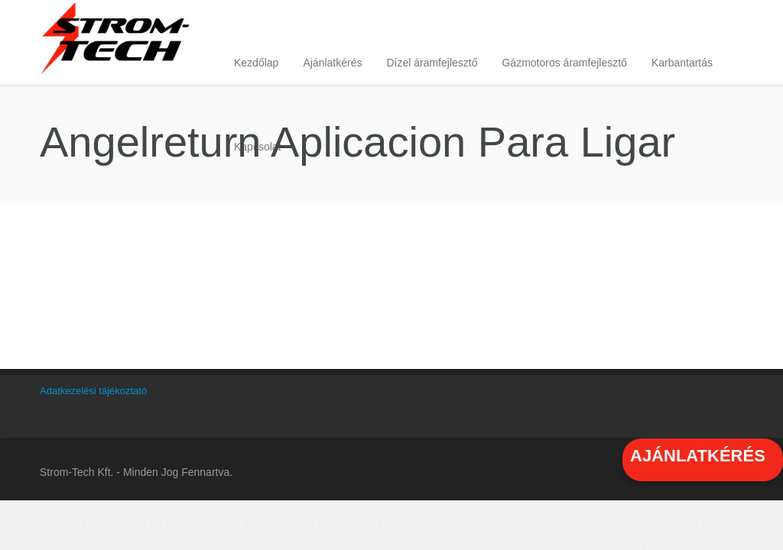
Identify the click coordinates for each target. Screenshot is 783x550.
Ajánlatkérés (332, 63)
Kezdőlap (256, 63)
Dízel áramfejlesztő (431, 63)
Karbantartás (682, 63)
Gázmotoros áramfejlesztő (564, 63)
